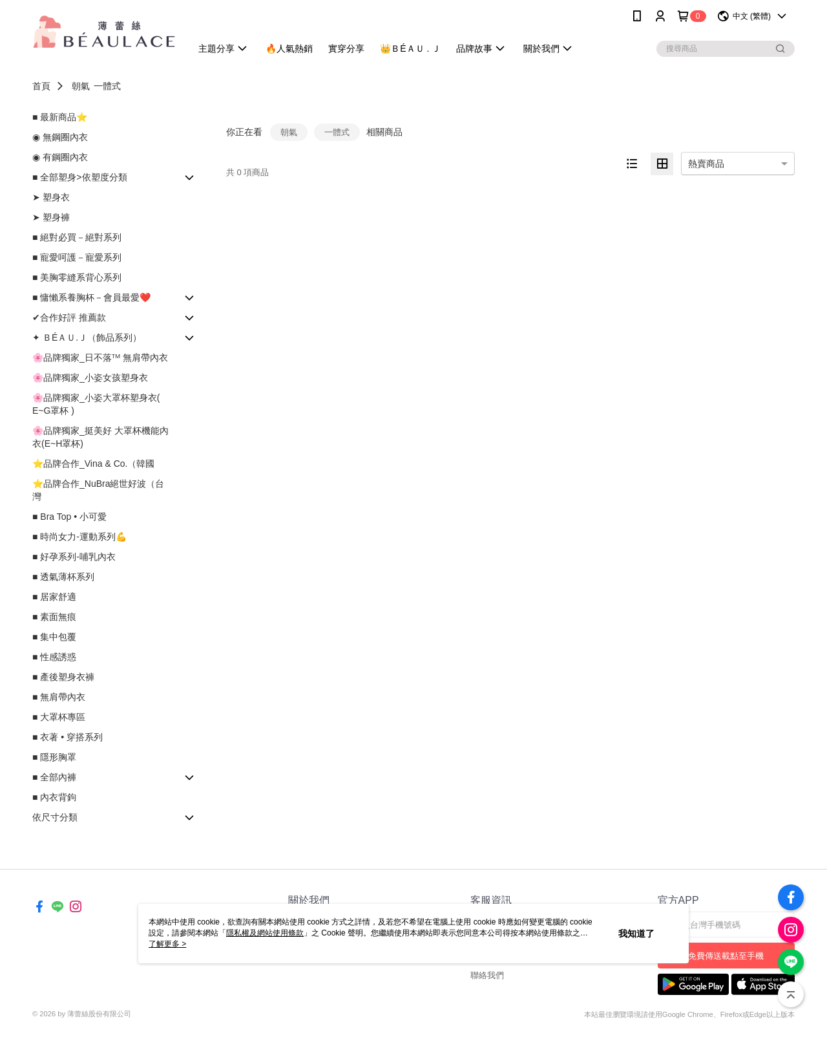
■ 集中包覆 (54, 637)
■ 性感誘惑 (54, 657)
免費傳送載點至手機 (726, 956)
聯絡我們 (487, 975)
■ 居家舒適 (54, 597)
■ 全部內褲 (54, 777)
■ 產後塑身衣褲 (63, 677)
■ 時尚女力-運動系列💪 (79, 536)
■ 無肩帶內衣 (58, 697)
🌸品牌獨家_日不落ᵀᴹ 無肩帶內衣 (100, 357)
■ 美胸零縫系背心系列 (76, 277)
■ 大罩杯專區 (58, 717)
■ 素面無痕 (54, 617)
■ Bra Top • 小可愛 (69, 516)
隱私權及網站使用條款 (265, 932)
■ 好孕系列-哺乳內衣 (74, 556)
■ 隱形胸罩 (54, 757)
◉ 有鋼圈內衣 (60, 157)
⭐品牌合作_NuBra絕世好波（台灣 (98, 490)
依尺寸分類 (55, 817)
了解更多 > (167, 943)
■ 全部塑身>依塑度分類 (79, 177)
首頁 (41, 86)
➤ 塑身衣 (51, 197)
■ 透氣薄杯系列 (63, 577)
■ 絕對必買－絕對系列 (76, 237)
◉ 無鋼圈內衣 (60, 137)
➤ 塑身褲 (51, 217)
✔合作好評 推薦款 (69, 317)
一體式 (107, 86)
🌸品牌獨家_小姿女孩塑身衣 (90, 377)
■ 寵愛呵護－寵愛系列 (76, 257)
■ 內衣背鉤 (54, 797)
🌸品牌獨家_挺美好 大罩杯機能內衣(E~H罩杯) (100, 437)
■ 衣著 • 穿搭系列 (67, 737)
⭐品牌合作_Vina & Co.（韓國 (93, 463)
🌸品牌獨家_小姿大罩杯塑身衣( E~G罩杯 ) (96, 404)
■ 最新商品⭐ (59, 117)
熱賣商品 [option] (706, 163)
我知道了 (636, 933)
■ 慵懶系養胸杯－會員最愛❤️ (91, 297)
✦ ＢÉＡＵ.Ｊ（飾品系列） (86, 337)
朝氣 (81, 86)
